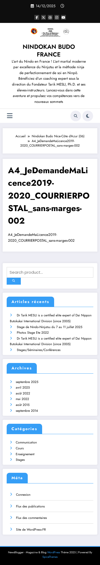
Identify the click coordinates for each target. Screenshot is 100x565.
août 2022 (23, 393)
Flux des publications (30, 506)
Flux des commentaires (31, 517)
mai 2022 (22, 399)
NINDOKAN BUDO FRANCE (49, 50)
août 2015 (23, 404)
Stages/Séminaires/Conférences (39, 350)
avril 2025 (23, 387)
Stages (20, 459)
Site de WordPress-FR (31, 529)
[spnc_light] (87, 116)
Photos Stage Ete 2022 (33, 332)
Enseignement (25, 454)
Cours (20, 448)
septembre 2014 (27, 410)
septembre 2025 (27, 382)
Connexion (23, 494)
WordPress (53, 552)
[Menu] (10, 116)
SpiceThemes (50, 557)
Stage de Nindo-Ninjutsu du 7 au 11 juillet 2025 (49, 327)
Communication (26, 442)
